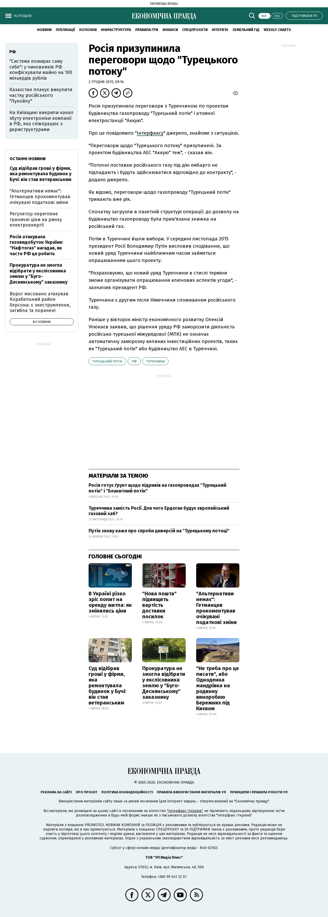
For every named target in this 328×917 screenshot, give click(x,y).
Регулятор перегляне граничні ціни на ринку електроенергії (36, 219)
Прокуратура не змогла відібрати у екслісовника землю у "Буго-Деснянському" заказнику (163, 682)
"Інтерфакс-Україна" (184, 811)
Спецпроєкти (195, 30)
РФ (134, 361)
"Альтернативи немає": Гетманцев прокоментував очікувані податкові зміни (216, 607)
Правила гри (146, 30)
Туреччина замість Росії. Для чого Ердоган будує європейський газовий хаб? (159, 511)
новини (44, 30)
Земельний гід (245, 30)
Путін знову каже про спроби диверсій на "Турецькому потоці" (159, 531)
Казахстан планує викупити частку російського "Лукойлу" (40, 95)
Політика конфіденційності (127, 792)
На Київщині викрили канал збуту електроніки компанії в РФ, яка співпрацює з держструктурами (41, 121)
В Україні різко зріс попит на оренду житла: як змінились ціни (110, 602)
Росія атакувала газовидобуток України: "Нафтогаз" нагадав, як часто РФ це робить (36, 245)
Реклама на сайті (56, 792)
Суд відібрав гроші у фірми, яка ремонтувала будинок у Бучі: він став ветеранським (107, 685)
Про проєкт (86, 792)
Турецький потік (107, 361)
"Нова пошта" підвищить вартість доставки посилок (159, 605)
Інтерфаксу (150, 133)
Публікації (65, 30)
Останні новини (28, 158)
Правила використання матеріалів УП (191, 792)
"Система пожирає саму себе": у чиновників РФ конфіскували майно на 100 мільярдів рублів (40, 69)
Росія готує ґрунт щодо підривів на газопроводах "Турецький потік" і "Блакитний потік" (157, 488)
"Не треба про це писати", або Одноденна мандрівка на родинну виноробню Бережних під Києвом (217, 688)
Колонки (88, 30)
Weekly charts (277, 30)
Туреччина (155, 361)
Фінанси (170, 30)
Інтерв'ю (220, 30)
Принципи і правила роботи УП (259, 792)
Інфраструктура (116, 30)
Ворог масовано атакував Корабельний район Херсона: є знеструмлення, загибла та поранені (40, 302)
